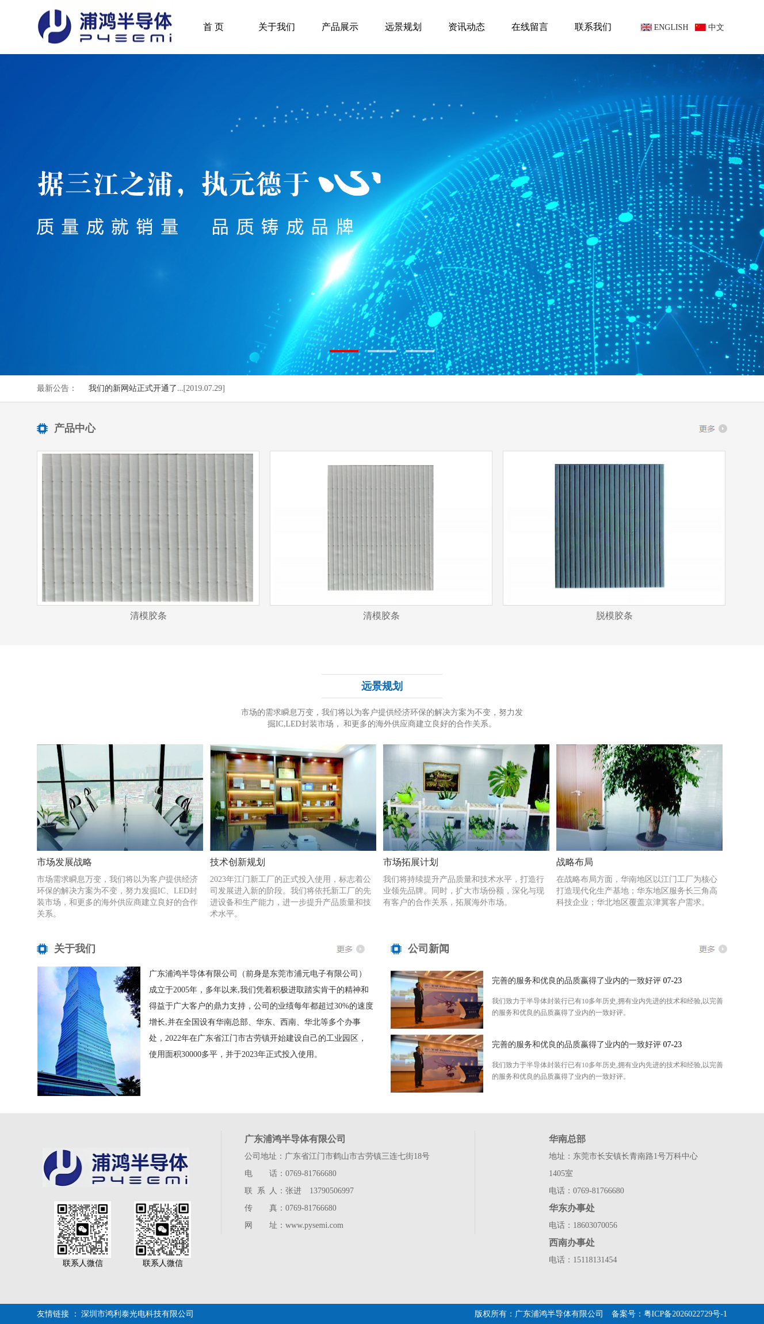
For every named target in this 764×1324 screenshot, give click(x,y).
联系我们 (593, 27)
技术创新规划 (237, 862)
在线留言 (529, 27)
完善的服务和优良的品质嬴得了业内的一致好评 (576, 980)
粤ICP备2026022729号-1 (685, 1314)
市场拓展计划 (410, 862)
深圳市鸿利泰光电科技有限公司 (137, 1314)
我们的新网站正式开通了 (133, 388)
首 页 (213, 27)
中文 (716, 27)
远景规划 (403, 27)
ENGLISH (671, 27)
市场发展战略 (64, 862)
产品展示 (340, 27)
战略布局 (574, 862)
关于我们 (276, 27)
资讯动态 (466, 27)
